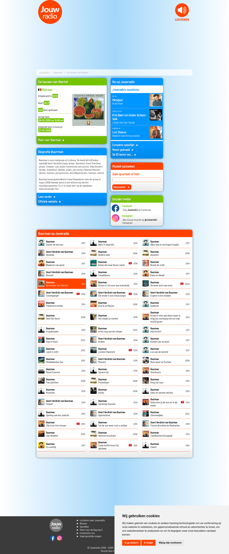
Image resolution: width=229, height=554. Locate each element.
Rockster (50, 391)
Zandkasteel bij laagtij (161, 434)
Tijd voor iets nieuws (56, 424)
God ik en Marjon (106, 304)
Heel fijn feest (53, 317)
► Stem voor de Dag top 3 (89, 529)
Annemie (154, 253)
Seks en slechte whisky (161, 391)
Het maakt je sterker (108, 317)
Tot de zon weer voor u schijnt (112, 424)
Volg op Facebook (137, 209)
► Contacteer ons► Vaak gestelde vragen (88, 534)
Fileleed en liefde (54, 304)
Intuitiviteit (155, 330)
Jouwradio (44, 72)
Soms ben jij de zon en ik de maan (163, 402)
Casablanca (104, 274)
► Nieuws (81, 523)
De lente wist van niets (161, 284)
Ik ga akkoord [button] (131, 542)
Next (224, 22)
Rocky (102, 391)
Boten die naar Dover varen (111, 263)
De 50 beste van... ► (124, 154)
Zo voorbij (51, 445)
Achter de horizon (54, 243)
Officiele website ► (50, 201)
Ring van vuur (156, 381)
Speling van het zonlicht (57, 414)
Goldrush (154, 304)
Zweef (154, 445)
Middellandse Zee (54, 360)
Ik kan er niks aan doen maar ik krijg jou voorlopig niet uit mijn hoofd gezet (165, 317)
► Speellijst (82, 526)
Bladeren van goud (55, 263)
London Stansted (106, 350)
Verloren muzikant (107, 434)
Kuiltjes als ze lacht (159, 340)
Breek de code (157, 263)
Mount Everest (53, 371)
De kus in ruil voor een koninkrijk (113, 284)
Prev (4, 22)
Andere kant (104, 253)
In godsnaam (52, 330)
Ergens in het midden (163, 294)
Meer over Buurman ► (51, 140)
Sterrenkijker (156, 414)
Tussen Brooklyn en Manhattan (165, 424)
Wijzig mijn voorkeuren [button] (170, 542)
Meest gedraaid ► (123, 150)
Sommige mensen (107, 402)
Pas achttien (52, 381)
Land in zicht (52, 350)
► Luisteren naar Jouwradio (90, 520)
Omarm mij (103, 371)
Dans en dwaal (157, 274)
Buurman (58, 72)
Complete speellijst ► (125, 145)
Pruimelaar (103, 381)
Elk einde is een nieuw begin (112, 294)
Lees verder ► (47, 197)
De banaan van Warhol (57, 284)
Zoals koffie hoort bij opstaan (108, 445)
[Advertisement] (179, 126)
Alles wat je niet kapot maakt (164, 243)
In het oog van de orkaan (110, 330)
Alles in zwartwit (106, 243)
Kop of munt (52, 340)
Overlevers (155, 371)
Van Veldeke (52, 434)
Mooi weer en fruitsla (160, 360)
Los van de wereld (159, 350)
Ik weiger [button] (148, 542)
